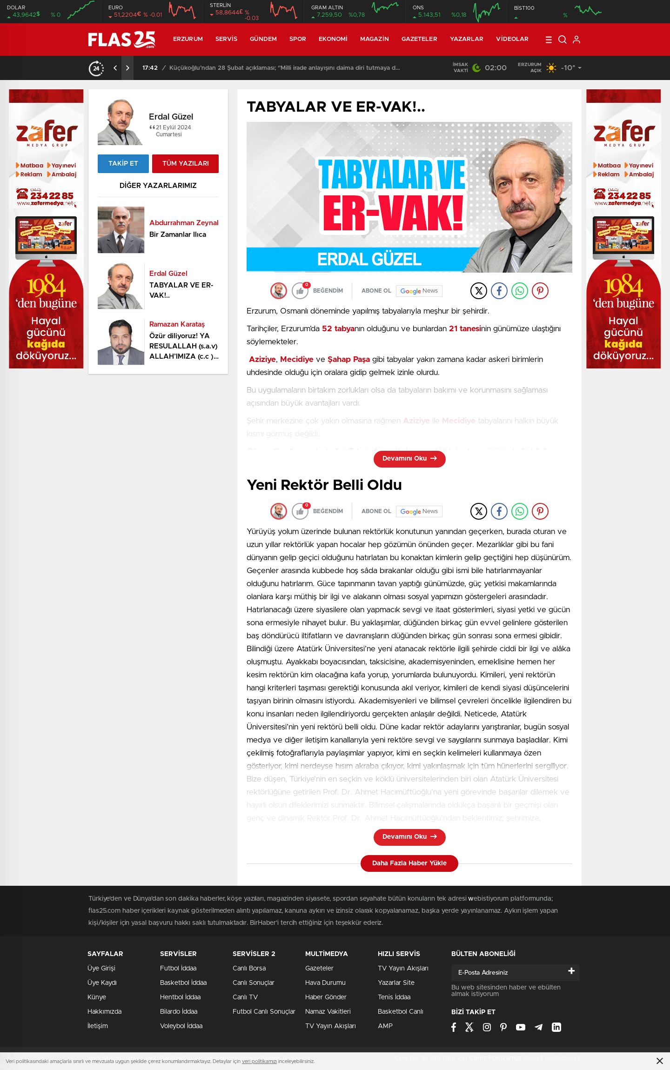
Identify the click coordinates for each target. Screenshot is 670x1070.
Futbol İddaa (178, 968)
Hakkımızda (104, 1012)
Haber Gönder (326, 997)
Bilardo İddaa (178, 1012)
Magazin (374, 39)
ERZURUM (188, 39)
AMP (385, 1026)
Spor (297, 39)
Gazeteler (419, 39)
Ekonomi (333, 39)
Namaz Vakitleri (328, 1012)
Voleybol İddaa (181, 1026)
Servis (226, 39)
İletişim (97, 1026)
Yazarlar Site (396, 983)
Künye (96, 997)
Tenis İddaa (394, 997)
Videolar (512, 39)
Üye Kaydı (102, 983)
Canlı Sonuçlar (254, 983)
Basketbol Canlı (400, 1012)
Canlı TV (245, 997)
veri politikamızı (259, 1061)
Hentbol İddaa (180, 997)
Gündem (263, 39)
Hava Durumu (325, 983)
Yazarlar (467, 39)
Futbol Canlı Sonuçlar (264, 1012)
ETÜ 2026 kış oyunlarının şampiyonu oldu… (214, 68)
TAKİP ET (123, 163)
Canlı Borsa (249, 968)
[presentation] (115, 68)
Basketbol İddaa (183, 983)
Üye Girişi (101, 968)
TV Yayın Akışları (330, 1026)
